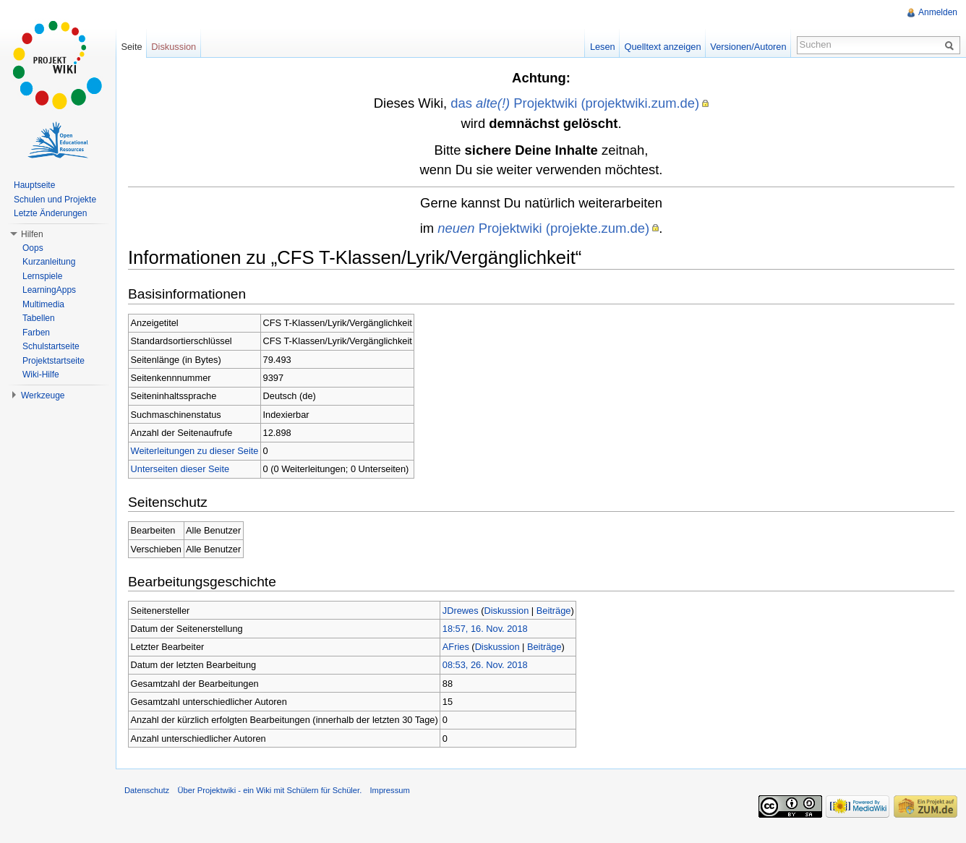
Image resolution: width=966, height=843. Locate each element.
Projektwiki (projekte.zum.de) (543, 228)
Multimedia (43, 304)
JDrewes (461, 610)
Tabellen (38, 318)
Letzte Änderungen (50, 213)
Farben (36, 333)
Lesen (602, 46)
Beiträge (554, 610)
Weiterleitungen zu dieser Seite (195, 450)
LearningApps (49, 290)
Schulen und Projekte (55, 199)
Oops (32, 248)
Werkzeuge (42, 395)
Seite (131, 46)
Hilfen (32, 234)
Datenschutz (146, 790)
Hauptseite (34, 185)
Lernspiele (42, 276)
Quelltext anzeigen (663, 46)
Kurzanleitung (48, 262)
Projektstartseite (53, 361)
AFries (456, 646)
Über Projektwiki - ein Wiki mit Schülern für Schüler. (269, 790)
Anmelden (937, 12)
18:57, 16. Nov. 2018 (485, 628)
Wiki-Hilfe (40, 374)
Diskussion (506, 610)
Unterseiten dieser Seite (180, 468)
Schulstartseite (51, 346)
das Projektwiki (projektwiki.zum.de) (574, 103)
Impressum (389, 790)
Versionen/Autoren (748, 46)
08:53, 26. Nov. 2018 (485, 664)
